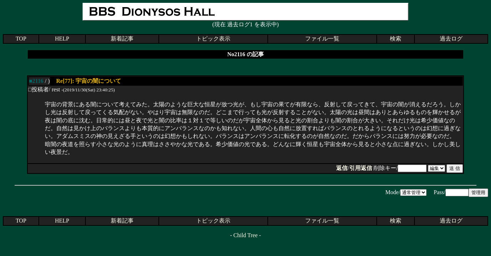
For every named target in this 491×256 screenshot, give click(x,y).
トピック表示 (213, 39)
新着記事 (122, 39)
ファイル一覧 (322, 39)
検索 (395, 39)
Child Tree (245, 235)
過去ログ (451, 39)
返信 (342, 168)
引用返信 (360, 168)
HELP (62, 39)
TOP (21, 39)
